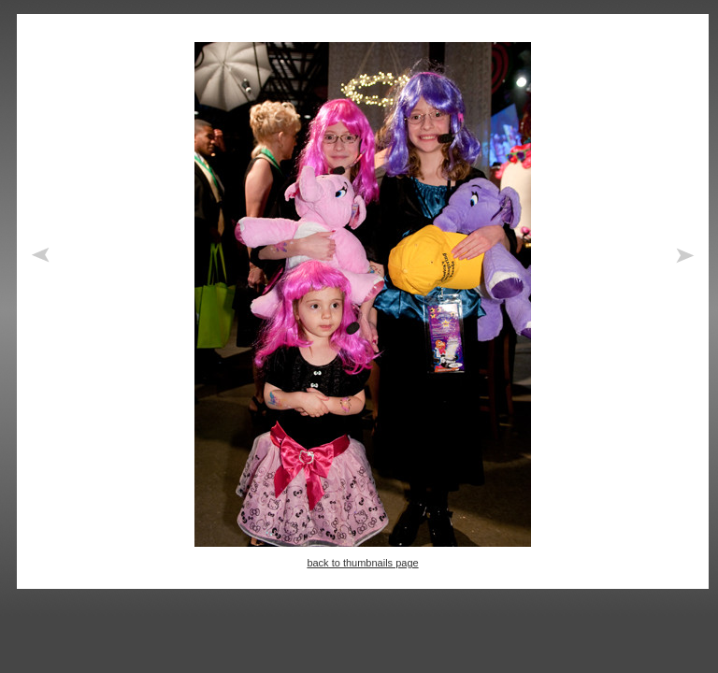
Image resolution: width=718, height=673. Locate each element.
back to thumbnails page (362, 562)
